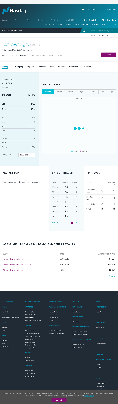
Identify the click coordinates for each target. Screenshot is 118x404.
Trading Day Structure (32, 333)
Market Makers (29, 339)
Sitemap (92, 9)
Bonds (17, 20)
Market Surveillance (55, 330)
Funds (29, 20)
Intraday (48, 92)
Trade (109, 55)
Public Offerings (30, 376)
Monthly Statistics (31, 315)
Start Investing (109, 20)
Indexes (41, 20)
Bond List (5, 328)
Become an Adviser (78, 344)
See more (54, 223)
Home (3, 30)
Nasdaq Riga (53, 315)
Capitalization (29, 318)
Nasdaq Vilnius (53, 318)
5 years (92, 92)
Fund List (5, 340)
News (104, 25)
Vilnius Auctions (30, 373)
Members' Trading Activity (33, 320)
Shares (5, 20)
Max (103, 92)
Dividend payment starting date (17, 259)
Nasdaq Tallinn (53, 312)
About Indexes (29, 361)
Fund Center (5, 346)
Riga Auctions (29, 370)
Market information (65, 25)
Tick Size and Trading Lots (33, 336)
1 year (82, 92)
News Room (99, 312)
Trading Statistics (30, 312)
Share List (5, 312)
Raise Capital (90, 20)
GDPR (51, 320)
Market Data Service (31, 342)
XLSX (76, 223)
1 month (71, 92)
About (98, 364)
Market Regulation (81, 25)
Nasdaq (14, 10)
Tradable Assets (50, 25)
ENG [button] (101, 9)
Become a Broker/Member (80, 332)
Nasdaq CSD (111, 9)
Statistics (55, 20)
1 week (59, 92)
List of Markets (29, 330)
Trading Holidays (30, 348)
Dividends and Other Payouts (10, 318)
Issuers (4, 315)
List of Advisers (77, 347)
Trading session (7, 155)
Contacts (99, 367)
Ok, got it (59, 400)
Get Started (95, 25)
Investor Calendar (30, 345)
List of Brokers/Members (80, 335)
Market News (71, 20)
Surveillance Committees (56, 333)
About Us (112, 25)
